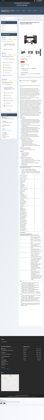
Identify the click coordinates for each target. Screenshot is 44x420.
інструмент (22, 176)
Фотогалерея (4, 341)
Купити (22, 61)
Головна (17, 10)
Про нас (29, 10)
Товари (23, 10)
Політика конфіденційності (32, 396)
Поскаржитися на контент (23, 396)
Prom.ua (27, 395)
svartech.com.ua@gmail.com (7, 130)
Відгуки (3, 30)
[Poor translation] (4, 403)
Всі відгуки (9, 109)
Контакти (35, 10)
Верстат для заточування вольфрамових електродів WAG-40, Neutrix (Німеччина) (9, 88)
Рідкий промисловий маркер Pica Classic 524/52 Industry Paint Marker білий (9, 44)
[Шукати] (15, 18)
